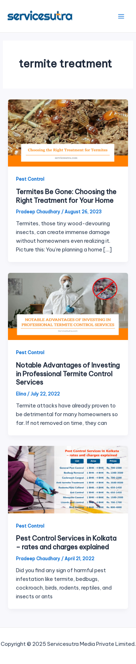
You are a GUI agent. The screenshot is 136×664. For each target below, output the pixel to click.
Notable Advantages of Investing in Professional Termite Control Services (68, 373)
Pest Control (30, 179)
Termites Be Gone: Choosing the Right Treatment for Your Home (66, 196)
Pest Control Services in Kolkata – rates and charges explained (66, 542)
